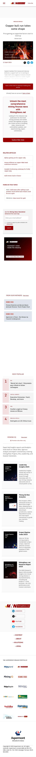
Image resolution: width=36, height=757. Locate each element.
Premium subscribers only (19, 440)
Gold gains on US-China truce (20, 421)
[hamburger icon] (4, 3)
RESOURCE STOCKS (9, 302)
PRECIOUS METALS (18, 21)
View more (26, 295)
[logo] (17, 606)
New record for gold (19, 198)
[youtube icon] (13, 621)
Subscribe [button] (30, 3)
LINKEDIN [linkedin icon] (18, 611)
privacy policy (10, 224)
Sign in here (26, 93)
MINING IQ (11, 437)
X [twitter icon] (15, 616)
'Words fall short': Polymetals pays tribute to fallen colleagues (20, 385)
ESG (11, 380)
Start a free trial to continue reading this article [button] (18, 86)
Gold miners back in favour (12, 175)
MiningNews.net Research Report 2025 (25, 564)
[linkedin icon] (13, 611)
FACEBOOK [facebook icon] (19, 626)
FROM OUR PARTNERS (14, 295)
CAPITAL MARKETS (14, 394)
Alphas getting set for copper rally (15, 158)
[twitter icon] (13, 616)
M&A (11, 406)
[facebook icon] (13, 626)
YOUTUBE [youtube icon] (18, 621)
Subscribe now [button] (18, 140)
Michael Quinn (18, 38)
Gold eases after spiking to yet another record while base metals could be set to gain (18, 191)
